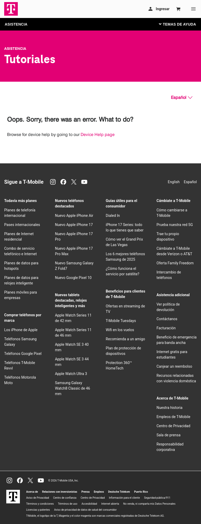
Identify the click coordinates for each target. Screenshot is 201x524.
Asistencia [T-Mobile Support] (15, 48)
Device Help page (98, 134)
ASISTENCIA (16, 24)
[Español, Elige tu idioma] (181, 97)
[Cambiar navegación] (181, 24)
